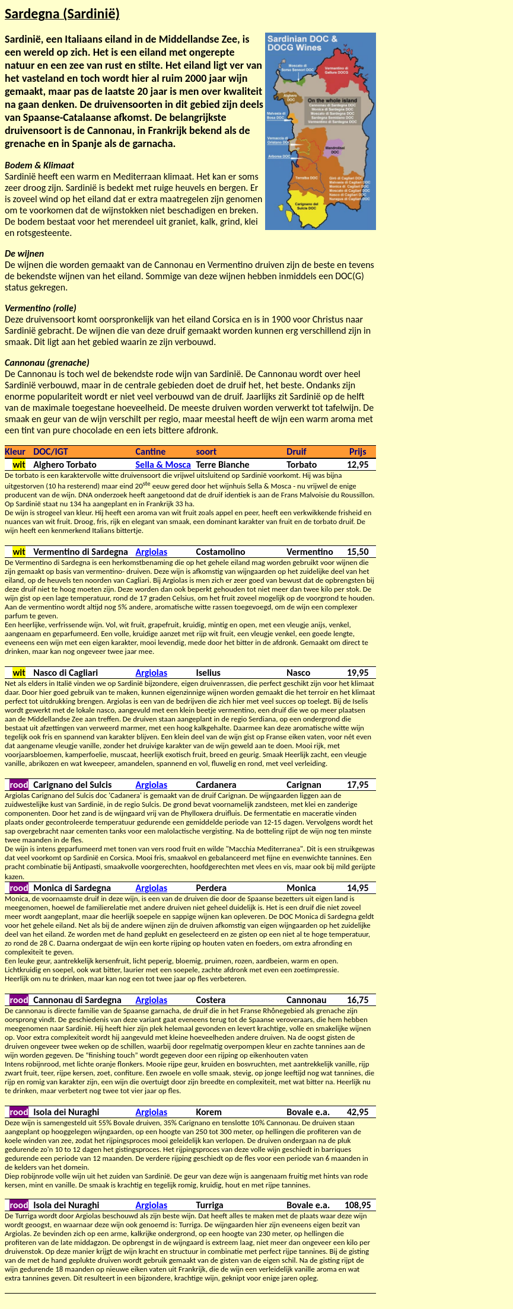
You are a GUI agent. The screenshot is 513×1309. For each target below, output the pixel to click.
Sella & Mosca (163, 464)
